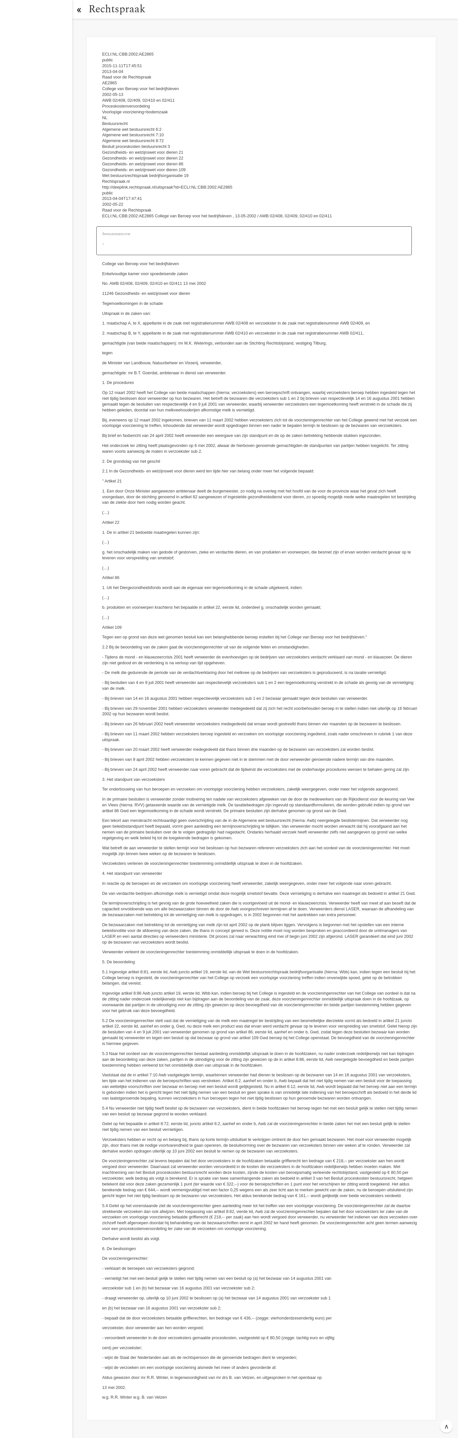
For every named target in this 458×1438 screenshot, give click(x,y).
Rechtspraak (117, 9)
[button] (79, 9)
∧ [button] (446, 1426)
